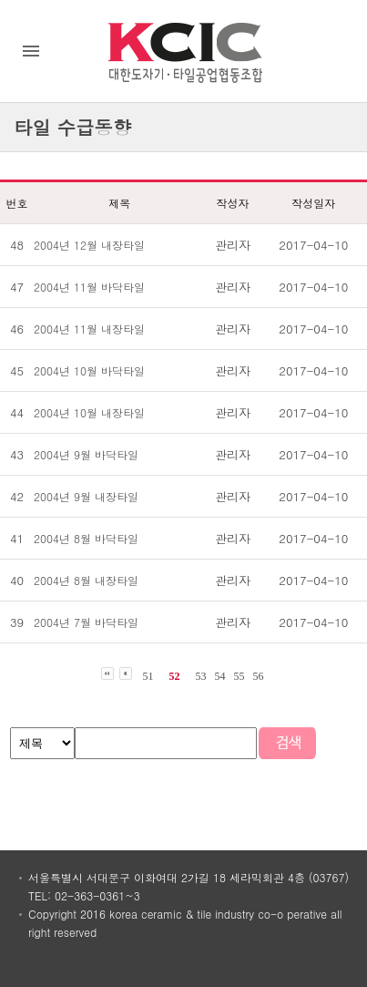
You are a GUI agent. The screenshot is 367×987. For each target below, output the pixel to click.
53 (201, 676)
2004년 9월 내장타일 (86, 496)
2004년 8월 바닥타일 (86, 538)
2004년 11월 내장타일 (89, 328)
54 (220, 676)
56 (258, 676)
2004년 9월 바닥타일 (86, 454)
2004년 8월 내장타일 (86, 580)
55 (239, 676)
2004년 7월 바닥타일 (86, 622)
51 (148, 676)
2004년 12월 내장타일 (89, 244)
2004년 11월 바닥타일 (89, 286)
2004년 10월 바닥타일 (89, 370)
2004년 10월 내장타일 (89, 412)
